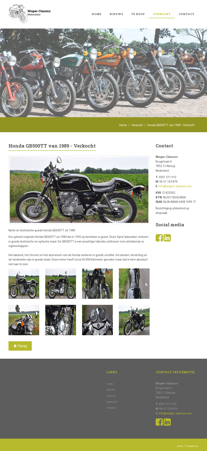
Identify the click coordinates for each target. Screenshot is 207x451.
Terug (20, 346)
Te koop (138, 14)
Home (96, 14)
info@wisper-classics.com (175, 186)
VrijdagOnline (192, 446)
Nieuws (116, 14)
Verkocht (162, 14)
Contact (186, 14)
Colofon (180, 446)
